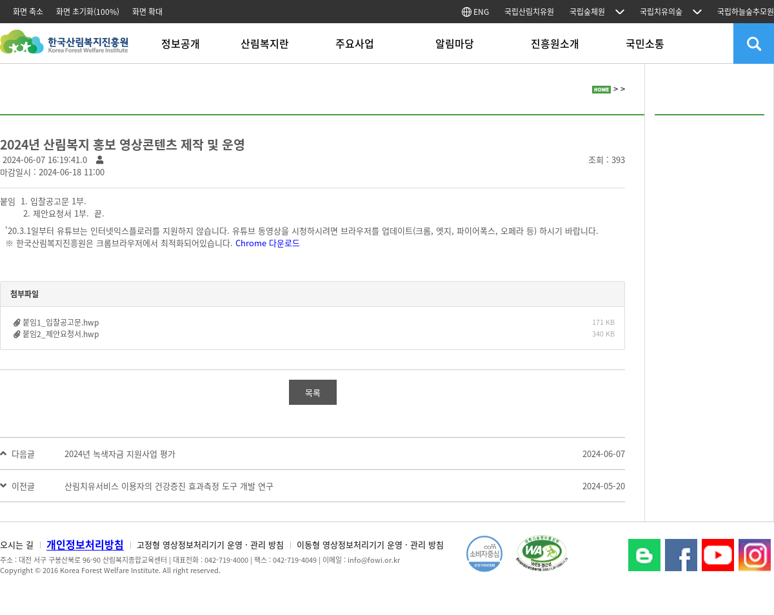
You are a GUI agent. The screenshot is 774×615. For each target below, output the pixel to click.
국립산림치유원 (529, 11)
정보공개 (180, 43)
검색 (753, 43)
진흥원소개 (555, 43)
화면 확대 (147, 11)
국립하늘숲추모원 (745, 11)
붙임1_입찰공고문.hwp (61, 322)
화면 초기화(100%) (87, 11)
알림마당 (454, 43)
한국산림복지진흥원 (64, 48)
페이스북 (681, 555)
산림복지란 (265, 43)
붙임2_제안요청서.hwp (61, 334)
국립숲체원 (587, 11)
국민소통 (645, 43)
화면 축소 (28, 11)
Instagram (755, 555)
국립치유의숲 (661, 11)
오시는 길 (17, 544)
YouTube (718, 555)
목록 (313, 392)
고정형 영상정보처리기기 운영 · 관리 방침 (210, 544)
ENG (475, 11)
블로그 (644, 555)
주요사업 (354, 43)
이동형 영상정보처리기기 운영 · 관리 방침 (370, 544)
